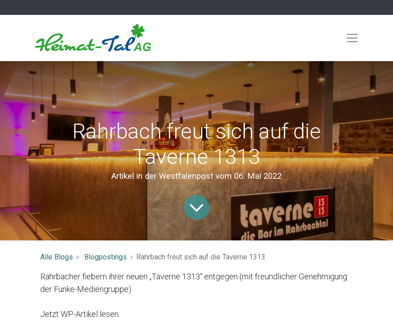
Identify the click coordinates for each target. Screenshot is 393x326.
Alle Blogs (56, 257)
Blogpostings (105, 257)
